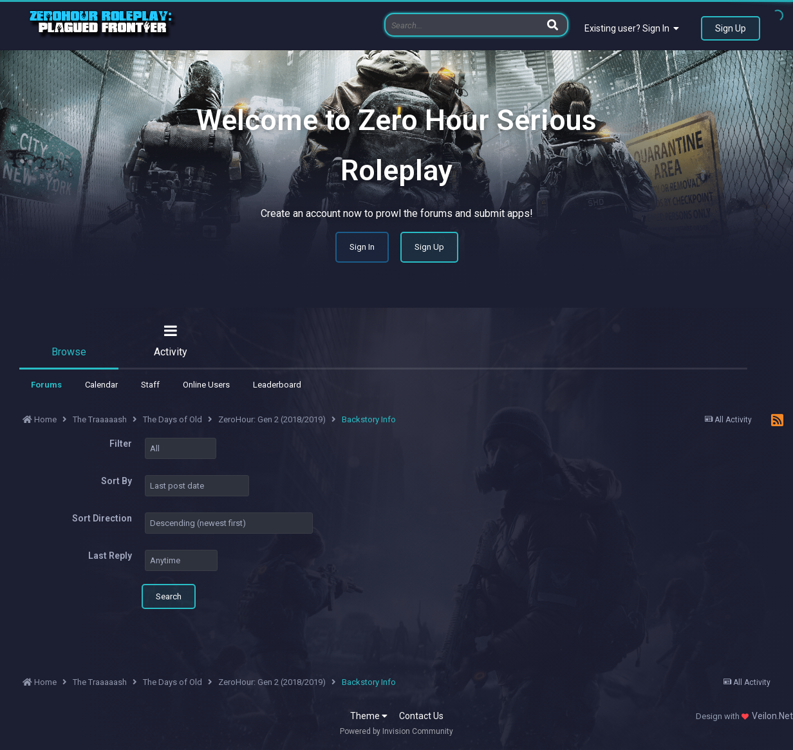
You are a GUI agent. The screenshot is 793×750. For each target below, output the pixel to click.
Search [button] (169, 596)
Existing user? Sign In (631, 28)
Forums (46, 384)
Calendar (101, 384)
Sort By (116, 481)
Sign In (362, 247)
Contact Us (421, 716)
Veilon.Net (772, 716)
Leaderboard (277, 384)
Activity (170, 352)
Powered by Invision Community (396, 731)
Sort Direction (102, 518)
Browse (68, 352)
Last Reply (110, 555)
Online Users (206, 384)
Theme (368, 716)
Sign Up (730, 28)
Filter (120, 443)
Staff (150, 384)
